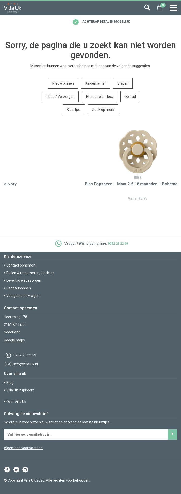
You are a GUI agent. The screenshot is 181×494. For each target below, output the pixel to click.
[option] (90, 164)
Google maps (14, 340)
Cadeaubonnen (17, 288)
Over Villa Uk (15, 402)
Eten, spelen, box (99, 96)
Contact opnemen (19, 265)
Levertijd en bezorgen (22, 280)
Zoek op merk (103, 110)
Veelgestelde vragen (21, 296)
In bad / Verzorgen (60, 96)
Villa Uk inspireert (19, 390)
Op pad (130, 96)
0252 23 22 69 (118, 243)
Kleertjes (74, 110)
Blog (8, 383)
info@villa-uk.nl (21, 364)
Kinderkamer (95, 83)
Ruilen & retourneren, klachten (29, 273)
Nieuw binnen (63, 83)
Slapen (122, 83)
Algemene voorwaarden (23, 448)
